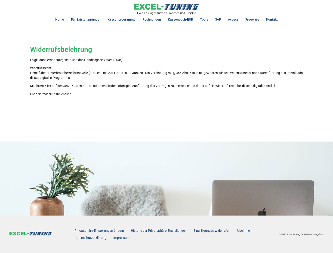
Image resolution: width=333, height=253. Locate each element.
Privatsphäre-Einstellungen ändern (99, 230)
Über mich (244, 230)
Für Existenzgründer (86, 19)
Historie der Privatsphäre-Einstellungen (159, 230)
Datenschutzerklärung (90, 238)
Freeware (252, 19)
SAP (218, 19)
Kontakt (272, 19)
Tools (204, 19)
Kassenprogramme (122, 19)
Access (233, 19)
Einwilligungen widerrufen (212, 230)
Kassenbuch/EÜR (180, 19)
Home (59, 19)
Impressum (121, 238)
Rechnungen (151, 19)
